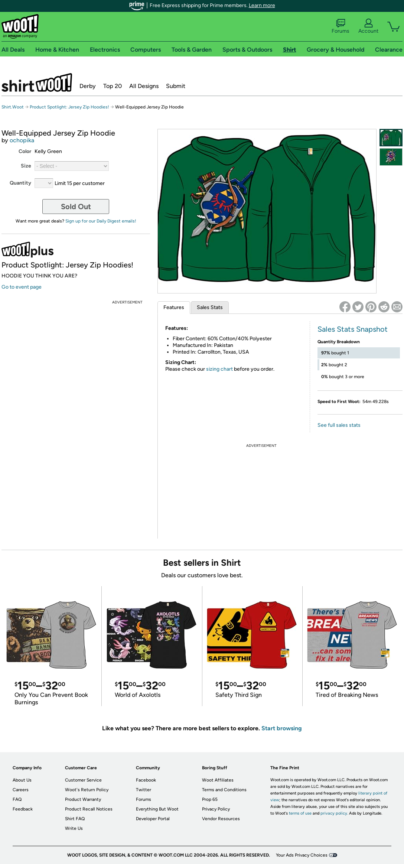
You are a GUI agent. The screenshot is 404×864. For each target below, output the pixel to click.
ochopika (22, 140)
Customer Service (83, 780)
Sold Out (76, 206)
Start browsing (281, 728)
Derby (87, 86)
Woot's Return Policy (86, 789)
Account (368, 26)
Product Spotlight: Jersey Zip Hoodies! (69, 107)
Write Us (74, 828)
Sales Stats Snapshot (352, 329)
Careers (21, 789)
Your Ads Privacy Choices (302, 855)
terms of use (300, 813)
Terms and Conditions (224, 789)
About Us (22, 780)
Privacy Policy (216, 809)
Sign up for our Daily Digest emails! (100, 221)
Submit (175, 86)
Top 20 (112, 86)
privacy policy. (334, 813)
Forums (340, 26)
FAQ (17, 799)
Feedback (23, 809)
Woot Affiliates (218, 780)
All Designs (144, 86)
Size (26, 166)
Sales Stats (210, 307)
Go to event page (21, 287)
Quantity (20, 183)
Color (25, 151)
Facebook (146, 780)
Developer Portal (153, 818)
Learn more (262, 5)
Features (173, 307)
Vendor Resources (221, 818)
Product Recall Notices (89, 809)
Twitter (143, 789)
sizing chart (219, 369)
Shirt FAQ (75, 818)
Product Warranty (83, 799)
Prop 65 (210, 799)
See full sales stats (339, 425)
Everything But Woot (157, 809)
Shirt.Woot (36, 82)
